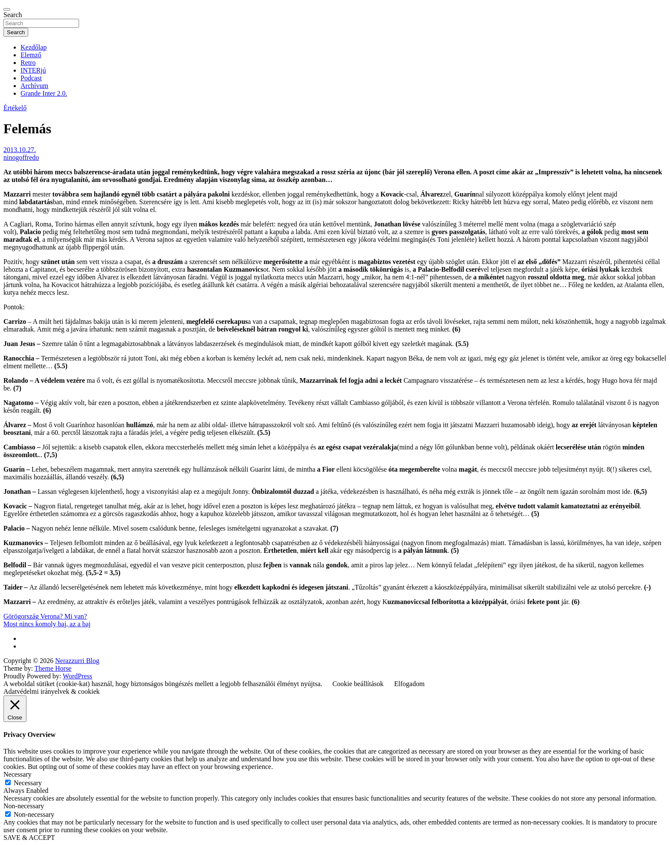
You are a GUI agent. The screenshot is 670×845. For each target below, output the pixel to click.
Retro (28, 62)
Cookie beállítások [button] (358, 683)
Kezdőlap (34, 47)
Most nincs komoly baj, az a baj (47, 624)
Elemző (31, 55)
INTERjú (33, 70)
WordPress (77, 676)
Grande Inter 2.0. (44, 93)
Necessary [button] (17, 774)
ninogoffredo (21, 157)
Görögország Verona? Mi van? (45, 616)
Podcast (31, 78)
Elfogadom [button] (409, 683)
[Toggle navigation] (6, 9)
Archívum (34, 85)
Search (12, 14)
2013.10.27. (19, 149)
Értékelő (14, 107)
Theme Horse (53, 668)
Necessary (28, 782)
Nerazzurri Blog (77, 660)
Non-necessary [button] (23, 806)
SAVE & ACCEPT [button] (29, 837)
